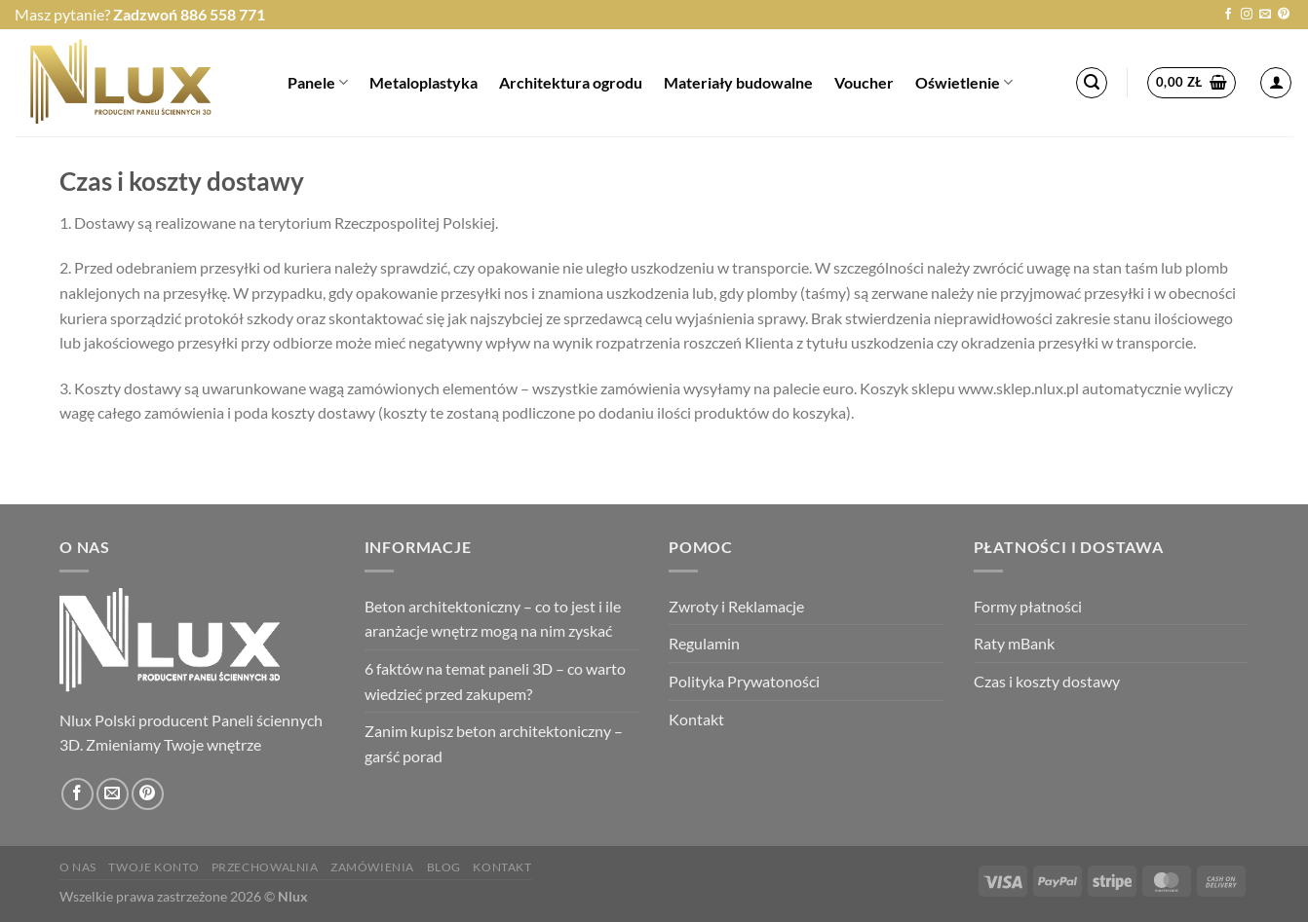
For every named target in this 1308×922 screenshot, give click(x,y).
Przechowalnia (265, 867)
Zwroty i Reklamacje (736, 606)
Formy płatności (1028, 606)
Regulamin (704, 643)
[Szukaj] (1091, 82)
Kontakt (696, 719)
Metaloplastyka (423, 82)
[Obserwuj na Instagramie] (1246, 14)
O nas (77, 867)
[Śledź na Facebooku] (1228, 14)
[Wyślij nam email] (1265, 14)
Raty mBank (1014, 643)
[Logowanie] (1275, 82)
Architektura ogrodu (570, 82)
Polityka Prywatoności (744, 681)
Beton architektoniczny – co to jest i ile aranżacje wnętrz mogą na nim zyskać (493, 619)
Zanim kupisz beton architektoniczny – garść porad (494, 743)
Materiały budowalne (738, 82)
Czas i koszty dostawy (1047, 681)
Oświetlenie (964, 82)
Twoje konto (153, 867)
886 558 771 (222, 14)
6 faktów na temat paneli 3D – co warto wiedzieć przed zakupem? (495, 681)
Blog (444, 867)
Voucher (864, 82)
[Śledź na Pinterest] (1283, 14)
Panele (318, 82)
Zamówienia (372, 867)
